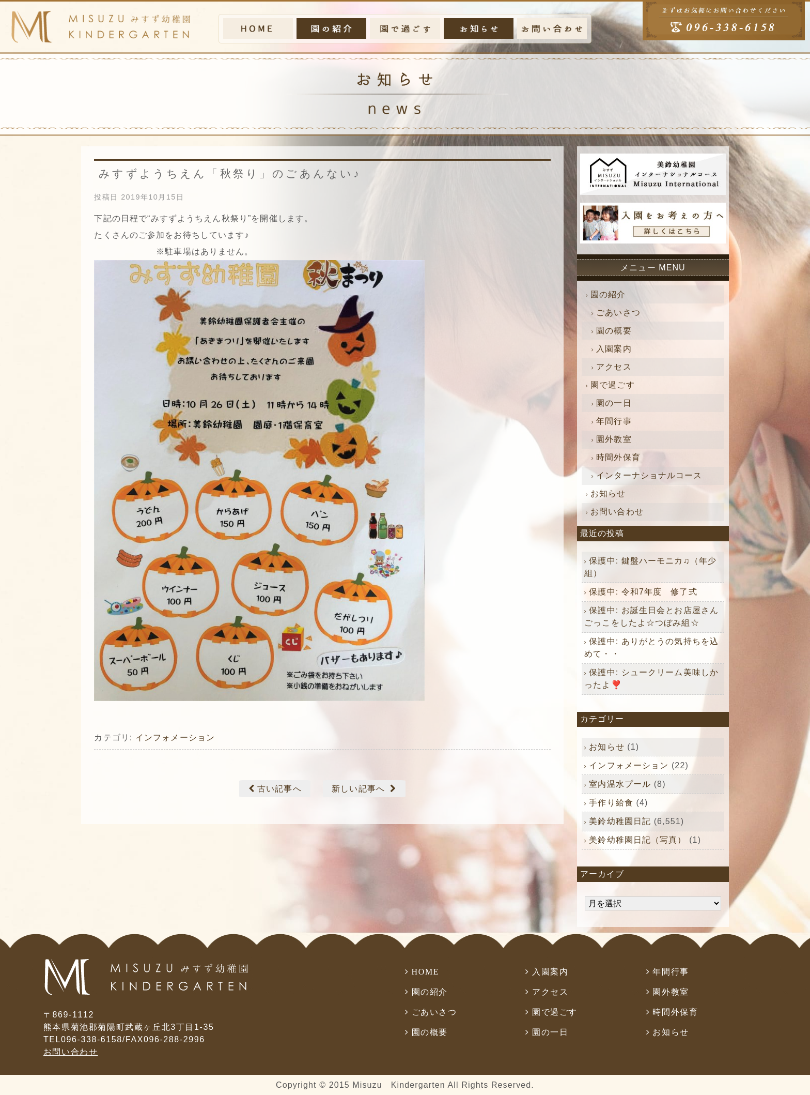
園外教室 (613, 439)
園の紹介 (608, 294)
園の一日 (613, 403)
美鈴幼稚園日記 (620, 821)
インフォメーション (175, 737)
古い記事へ (279, 788)
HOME (426, 971)
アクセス (613, 366)
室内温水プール (620, 784)
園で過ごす (612, 385)
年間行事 (613, 421)
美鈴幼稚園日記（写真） (637, 839)
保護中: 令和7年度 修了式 (643, 591)
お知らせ (608, 493)
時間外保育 (618, 457)
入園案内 (613, 348)
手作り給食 (611, 802)
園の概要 (613, 330)
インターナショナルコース (649, 475)
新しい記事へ (358, 788)
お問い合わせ (617, 511)
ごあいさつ (618, 312)
